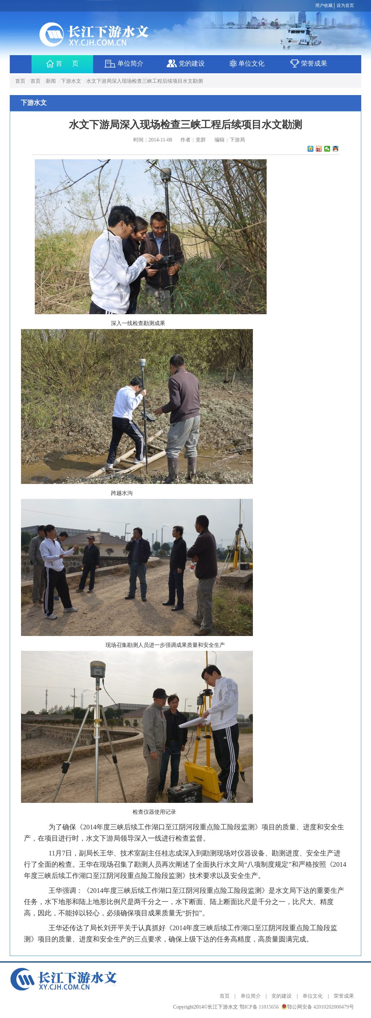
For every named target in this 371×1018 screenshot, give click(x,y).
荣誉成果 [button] (309, 63)
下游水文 (71, 81)
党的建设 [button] (185, 63)
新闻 (51, 81)
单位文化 (313, 996)
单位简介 (251, 996)
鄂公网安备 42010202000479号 (320, 1007)
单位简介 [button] (123, 63)
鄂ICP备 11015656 (259, 1007)
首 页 (62, 63)
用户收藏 (324, 5)
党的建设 (281, 996)
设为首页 (345, 5)
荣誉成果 (344, 996)
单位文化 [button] (247, 63)
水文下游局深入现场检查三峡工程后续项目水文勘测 (144, 81)
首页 (20, 81)
